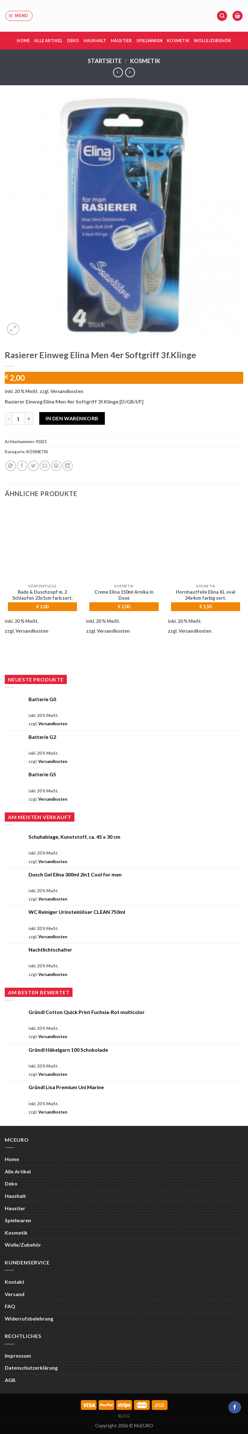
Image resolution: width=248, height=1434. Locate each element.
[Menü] (19, 16)
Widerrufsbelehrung (29, 1318)
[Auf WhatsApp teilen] (10, 466)
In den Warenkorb (72, 418)
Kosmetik (178, 40)
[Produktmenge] (18, 418)
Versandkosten (66, 391)
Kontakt (14, 1282)
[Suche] (222, 16)
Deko (73, 40)
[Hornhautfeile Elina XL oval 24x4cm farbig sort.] (205, 543)
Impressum (18, 1356)
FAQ (10, 1306)
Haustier (121, 40)
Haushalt (95, 40)
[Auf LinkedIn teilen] (67, 466)
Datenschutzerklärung (31, 1368)
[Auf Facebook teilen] (22, 466)
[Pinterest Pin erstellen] (56, 466)
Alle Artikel (48, 40)
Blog (124, 1416)
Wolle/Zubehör (212, 40)
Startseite (105, 60)
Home (23, 40)
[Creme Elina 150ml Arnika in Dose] (124, 543)
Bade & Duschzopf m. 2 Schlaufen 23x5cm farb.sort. (42, 595)
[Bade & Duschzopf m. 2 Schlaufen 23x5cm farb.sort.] (42, 543)
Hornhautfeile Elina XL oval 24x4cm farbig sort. (205, 595)
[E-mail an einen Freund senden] (45, 466)
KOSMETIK (145, 60)
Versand (14, 1294)
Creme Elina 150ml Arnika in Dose (124, 595)
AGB (10, 1380)
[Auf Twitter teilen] (33, 466)
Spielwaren (150, 40)
